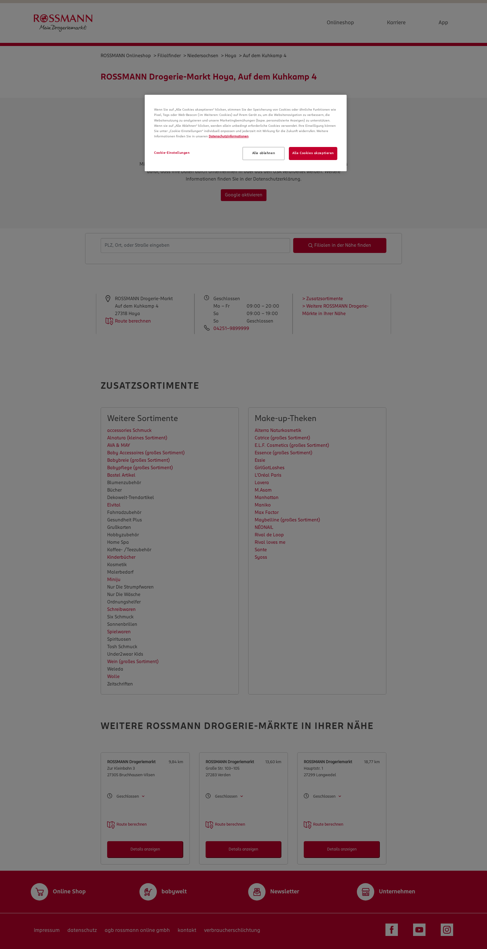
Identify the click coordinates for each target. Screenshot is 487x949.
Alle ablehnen (263, 153)
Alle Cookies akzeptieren (313, 153)
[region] (246, 133)
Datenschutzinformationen (228, 136)
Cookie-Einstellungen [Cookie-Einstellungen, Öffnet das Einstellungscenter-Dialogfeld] (171, 152)
